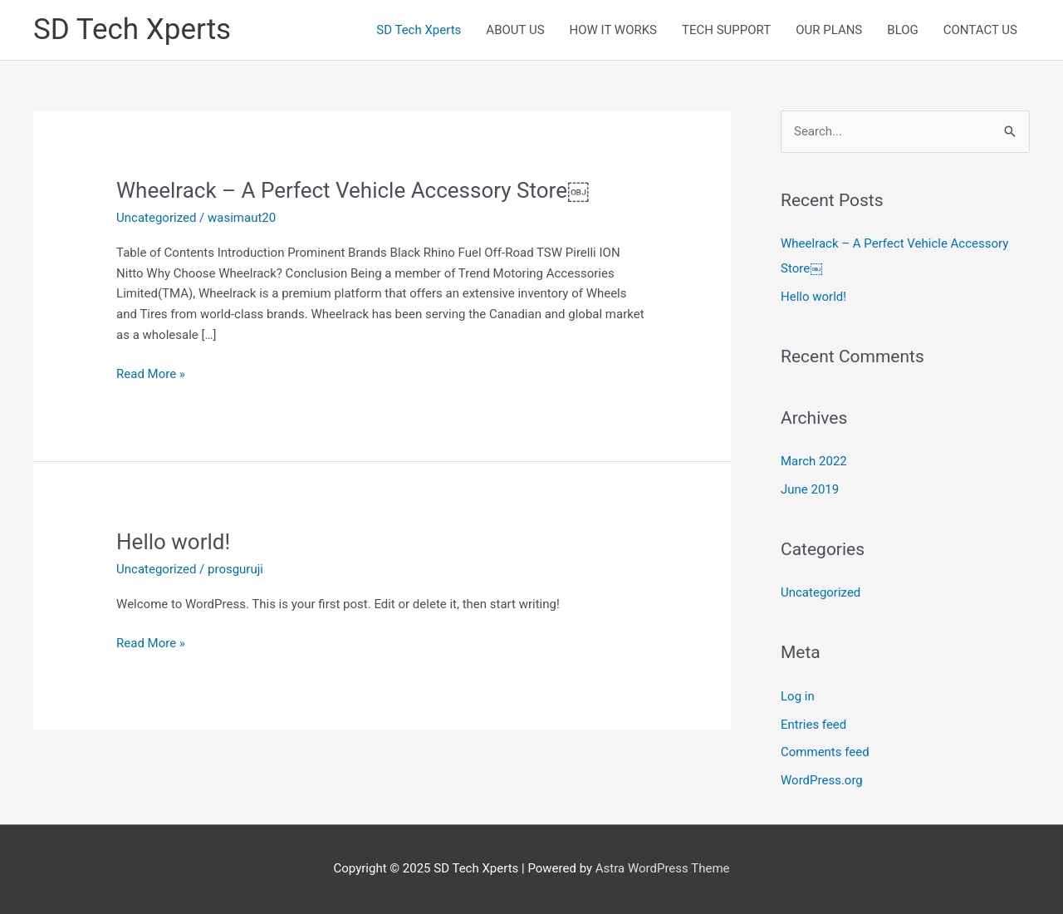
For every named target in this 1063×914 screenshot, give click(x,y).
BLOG (902, 29)
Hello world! (173, 541)
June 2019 (810, 489)
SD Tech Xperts (132, 29)
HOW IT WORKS (613, 29)
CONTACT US (980, 29)
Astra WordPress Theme (662, 868)
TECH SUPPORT (726, 29)
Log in (798, 696)
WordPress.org (822, 780)
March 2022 (814, 461)
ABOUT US (515, 29)
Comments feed (825, 751)
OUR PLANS (829, 29)
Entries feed (813, 724)
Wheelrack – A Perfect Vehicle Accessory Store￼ (353, 190)
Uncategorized (156, 217)
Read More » (150, 374)
